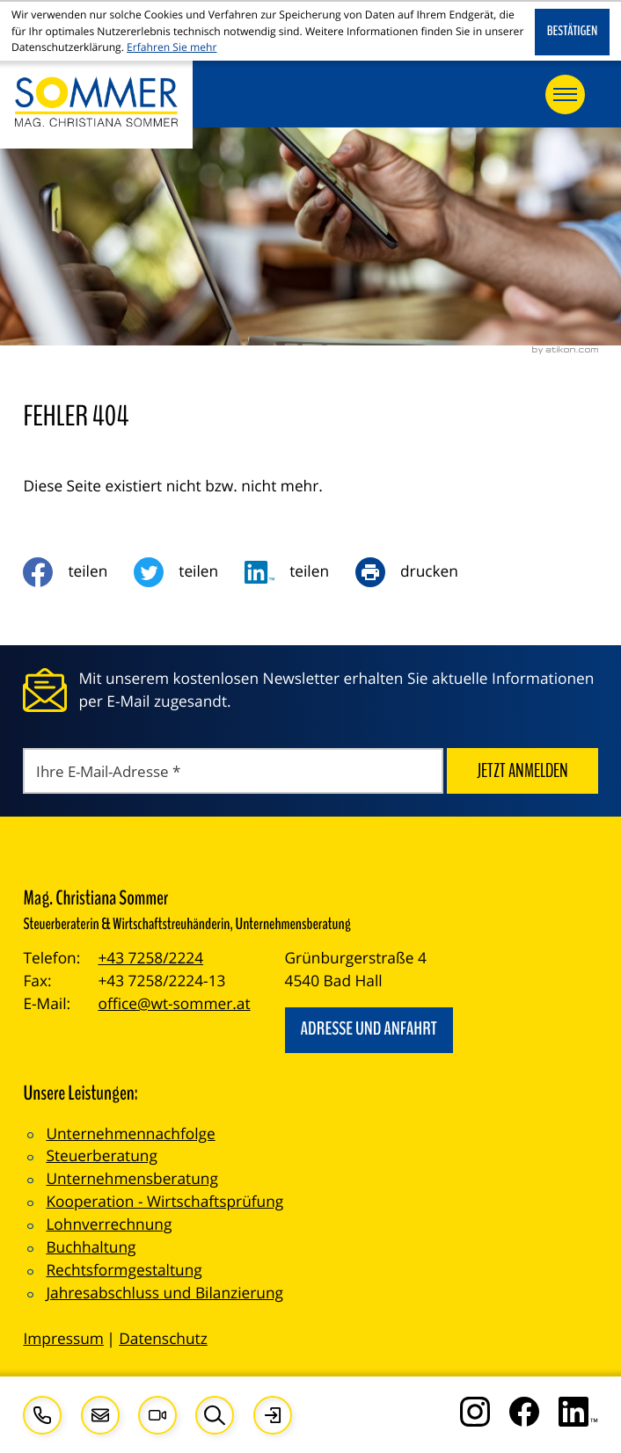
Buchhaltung (90, 1248)
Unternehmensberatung (131, 1179)
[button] (42, 1415)
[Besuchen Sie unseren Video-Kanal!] (157, 1415)
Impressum (63, 1339)
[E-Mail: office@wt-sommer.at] (100, 1415)
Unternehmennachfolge (130, 1134)
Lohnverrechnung (109, 1225)
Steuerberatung (101, 1156)
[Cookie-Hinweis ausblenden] (572, 32)
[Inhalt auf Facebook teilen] (78, 572)
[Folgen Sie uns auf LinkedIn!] (578, 1412)
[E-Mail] (232, 771)
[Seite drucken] (420, 572)
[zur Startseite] (96, 105)
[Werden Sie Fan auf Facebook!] (524, 1412)
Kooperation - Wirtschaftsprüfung (164, 1202)
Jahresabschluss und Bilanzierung (164, 1293)
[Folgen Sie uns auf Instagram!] (475, 1412)
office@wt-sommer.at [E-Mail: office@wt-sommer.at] (174, 1004)
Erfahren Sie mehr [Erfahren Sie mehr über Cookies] (171, 47)
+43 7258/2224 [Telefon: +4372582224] (150, 958)
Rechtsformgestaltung (123, 1270)
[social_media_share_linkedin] (300, 572)
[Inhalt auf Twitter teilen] (189, 572)
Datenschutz (163, 1339)
